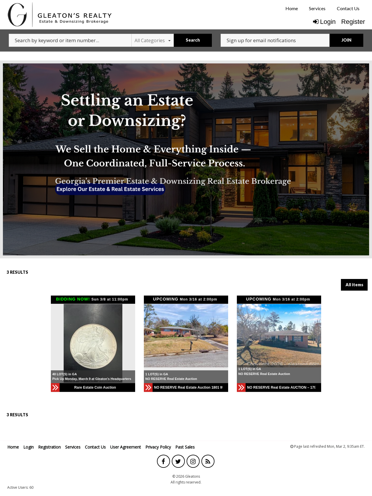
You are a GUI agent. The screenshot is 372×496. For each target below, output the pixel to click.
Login (324, 21)
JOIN (346, 40)
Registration (49, 447)
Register (353, 21)
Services (317, 8)
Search (193, 40)
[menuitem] (291, 8)
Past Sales (185, 447)
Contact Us (348, 8)
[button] (149, 335)
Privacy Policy (158, 447)
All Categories (153, 40)
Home (291, 8)
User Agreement (125, 447)
